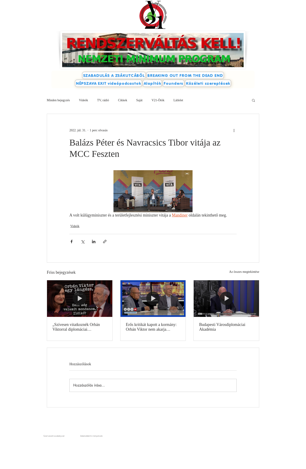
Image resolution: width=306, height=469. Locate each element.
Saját (139, 100)
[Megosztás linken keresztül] (105, 241)
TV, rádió (103, 100)
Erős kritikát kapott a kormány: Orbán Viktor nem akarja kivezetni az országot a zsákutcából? (151, 327)
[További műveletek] (234, 130)
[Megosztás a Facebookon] (71, 241)
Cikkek (122, 100)
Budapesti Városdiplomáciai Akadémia (222, 327)
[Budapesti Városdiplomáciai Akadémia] (226, 298)
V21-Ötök (158, 100)
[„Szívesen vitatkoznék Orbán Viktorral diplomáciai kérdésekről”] (79, 298)
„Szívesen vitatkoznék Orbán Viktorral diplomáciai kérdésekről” (76, 327)
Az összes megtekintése (244, 271)
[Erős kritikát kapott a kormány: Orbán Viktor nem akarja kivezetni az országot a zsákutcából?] (153, 298)
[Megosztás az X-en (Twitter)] (82, 241)
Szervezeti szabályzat (53, 436)
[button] (253, 100)
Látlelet (178, 100)
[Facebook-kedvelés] (255, 64)
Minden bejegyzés (58, 100)
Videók (83, 100)
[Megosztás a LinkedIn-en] (94, 241)
